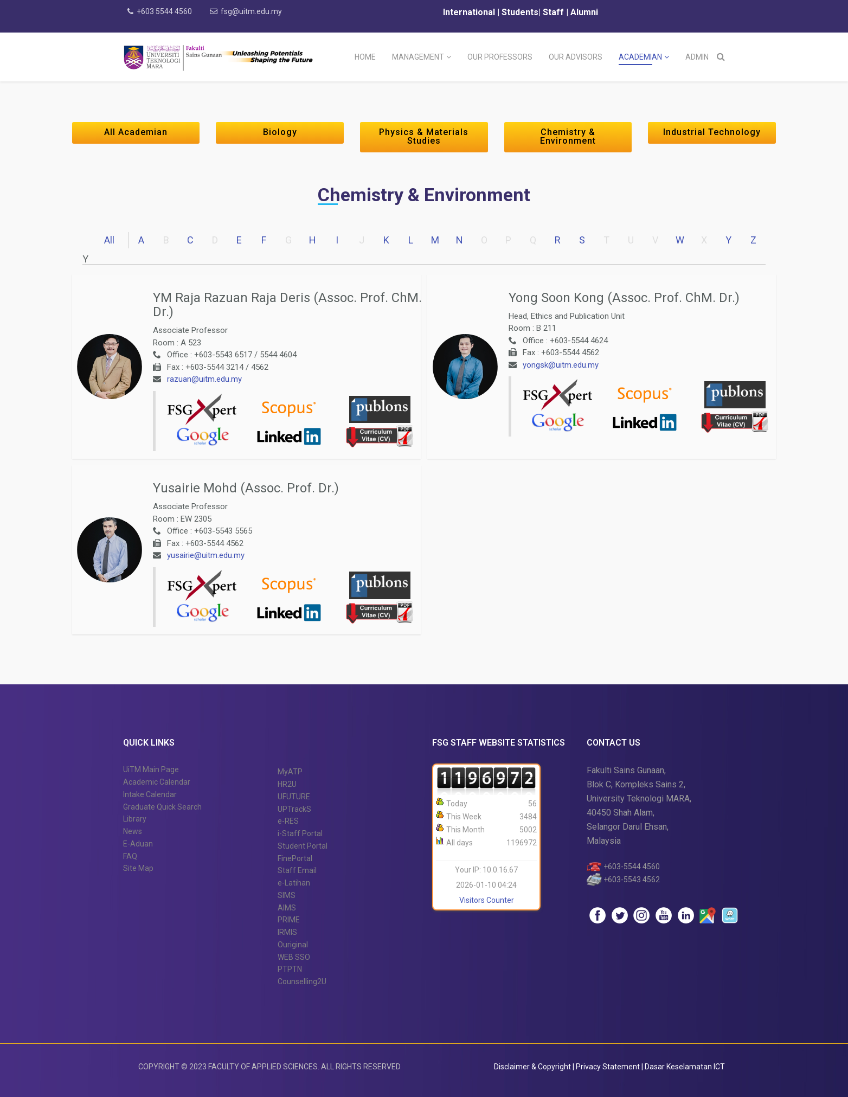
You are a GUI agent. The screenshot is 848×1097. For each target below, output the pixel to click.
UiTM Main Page (151, 769)
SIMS (286, 895)
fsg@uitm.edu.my (251, 11)
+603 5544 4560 (164, 11)
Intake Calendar (150, 794)
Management (418, 57)
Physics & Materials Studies (423, 136)
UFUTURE (294, 796)
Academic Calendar (156, 782)
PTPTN (290, 969)
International (470, 12)
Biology (280, 132)
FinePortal (295, 858)
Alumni (584, 12)
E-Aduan (138, 843)
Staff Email (297, 870)
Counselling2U (302, 981)
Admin (697, 57)
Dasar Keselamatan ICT (685, 1066)
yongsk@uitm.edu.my (561, 365)
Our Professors (499, 57)
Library (134, 818)
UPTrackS (294, 809)
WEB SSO (294, 957)
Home (365, 57)
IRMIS (287, 932)
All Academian (136, 132)
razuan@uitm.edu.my (204, 379)
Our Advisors (575, 57)
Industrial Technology (712, 132)
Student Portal (302, 846)
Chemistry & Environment (568, 136)
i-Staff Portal (300, 833)
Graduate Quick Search (162, 807)
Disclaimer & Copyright (532, 1066)
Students (518, 12)
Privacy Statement (608, 1066)
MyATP (290, 771)
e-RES (288, 821)
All (109, 240)
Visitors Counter (486, 900)
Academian (640, 57)
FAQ (130, 856)
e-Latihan (294, 882)
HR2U (287, 784)
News (132, 831)
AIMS (287, 907)
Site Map (138, 868)
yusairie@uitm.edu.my (206, 555)
